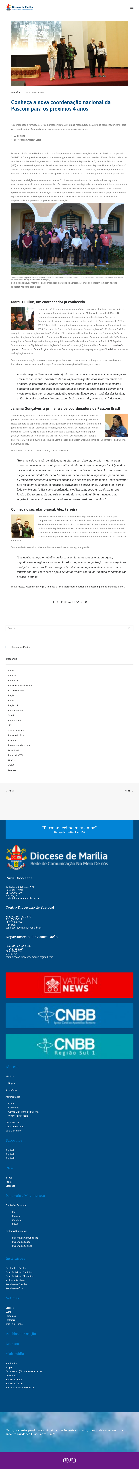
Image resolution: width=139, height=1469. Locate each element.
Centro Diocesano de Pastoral (23, 1111)
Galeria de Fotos (14, 1379)
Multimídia (15, 1353)
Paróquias (14, 1140)
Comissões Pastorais (16, 1205)
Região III (10, 1158)
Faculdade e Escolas (16, 1268)
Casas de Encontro (15, 1126)
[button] (132, 7)
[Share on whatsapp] (73, 602)
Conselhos (13, 1107)
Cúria (11, 1103)
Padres (9, 1181)
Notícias (17, 92)
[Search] (69, 628)
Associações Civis (14, 1288)
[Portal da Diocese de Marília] (19, 7)
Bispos (11, 1083)
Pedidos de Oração (21, 1334)
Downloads (11, 1375)
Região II (10, 1154)
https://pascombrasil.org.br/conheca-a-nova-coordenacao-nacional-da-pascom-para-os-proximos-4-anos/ (72, 586)
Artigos (9, 1367)
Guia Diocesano (14, 1130)
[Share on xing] (81, 602)
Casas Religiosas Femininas (19, 1272)
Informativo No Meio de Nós (20, 1387)
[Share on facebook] (53, 602)
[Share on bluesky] (77, 602)
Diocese (12, 1066)
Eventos (12, 1343)
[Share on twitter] (57, 602)
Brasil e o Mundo (14, 1324)
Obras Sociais (12, 1122)
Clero (10, 1168)
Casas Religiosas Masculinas (20, 1276)
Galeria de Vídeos (14, 1383)
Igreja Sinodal (106, 349)
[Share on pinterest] (65, 602)
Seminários (11, 1090)
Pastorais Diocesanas (16, 1231)
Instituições (15, 1258)
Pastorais (10, 1320)
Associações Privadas (16, 1284)
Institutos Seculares (15, 1280)
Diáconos (10, 1185)
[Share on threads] (61, 602)
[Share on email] (85, 602)
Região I (10, 1150)
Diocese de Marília (20, 647)
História (10, 1076)
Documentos (12, 1371)
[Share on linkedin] (69, 602)
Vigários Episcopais (18, 1115)
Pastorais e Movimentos (25, 1195)
